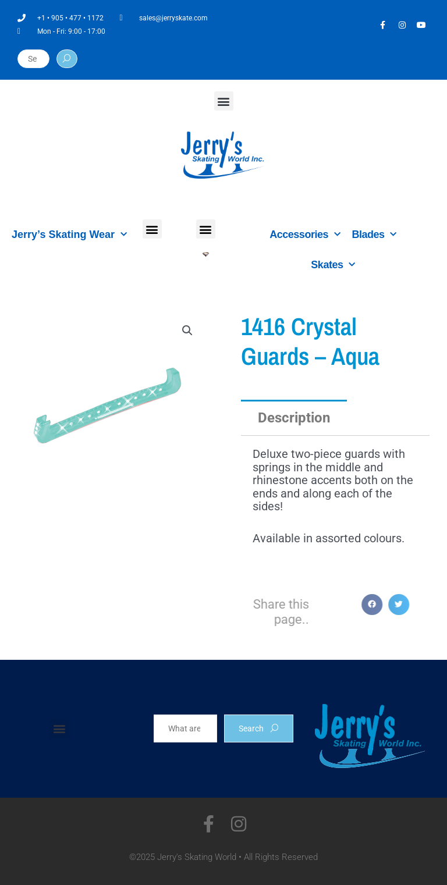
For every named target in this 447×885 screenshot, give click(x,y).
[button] (223, 101)
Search (259, 728)
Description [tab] (294, 418)
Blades (374, 234)
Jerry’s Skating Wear (69, 234)
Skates (333, 265)
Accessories (304, 234)
